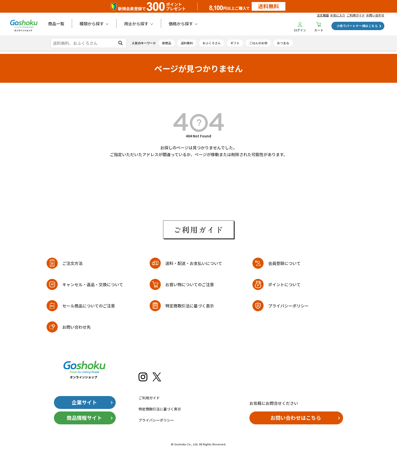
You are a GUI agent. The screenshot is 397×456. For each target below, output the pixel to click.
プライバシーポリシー (288, 306)
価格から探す (181, 23)
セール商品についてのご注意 (88, 306)
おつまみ (283, 43)
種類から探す (92, 23)
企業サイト (84, 402)
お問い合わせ (375, 15)
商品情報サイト (84, 417)
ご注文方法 (72, 263)
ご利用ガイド (356, 15)
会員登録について (284, 263)
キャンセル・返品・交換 (92, 284)
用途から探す (136, 23)
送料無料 (187, 43)
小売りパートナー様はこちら (357, 26)
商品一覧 (56, 23)
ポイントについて (284, 284)
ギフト (235, 43)
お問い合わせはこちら (295, 417)
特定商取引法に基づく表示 (189, 306)
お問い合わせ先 (76, 327)
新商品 (166, 43)
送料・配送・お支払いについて (193, 263)
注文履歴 (323, 15)
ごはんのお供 (258, 43)
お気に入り (337, 15)
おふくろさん (212, 43)
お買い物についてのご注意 (189, 284)
